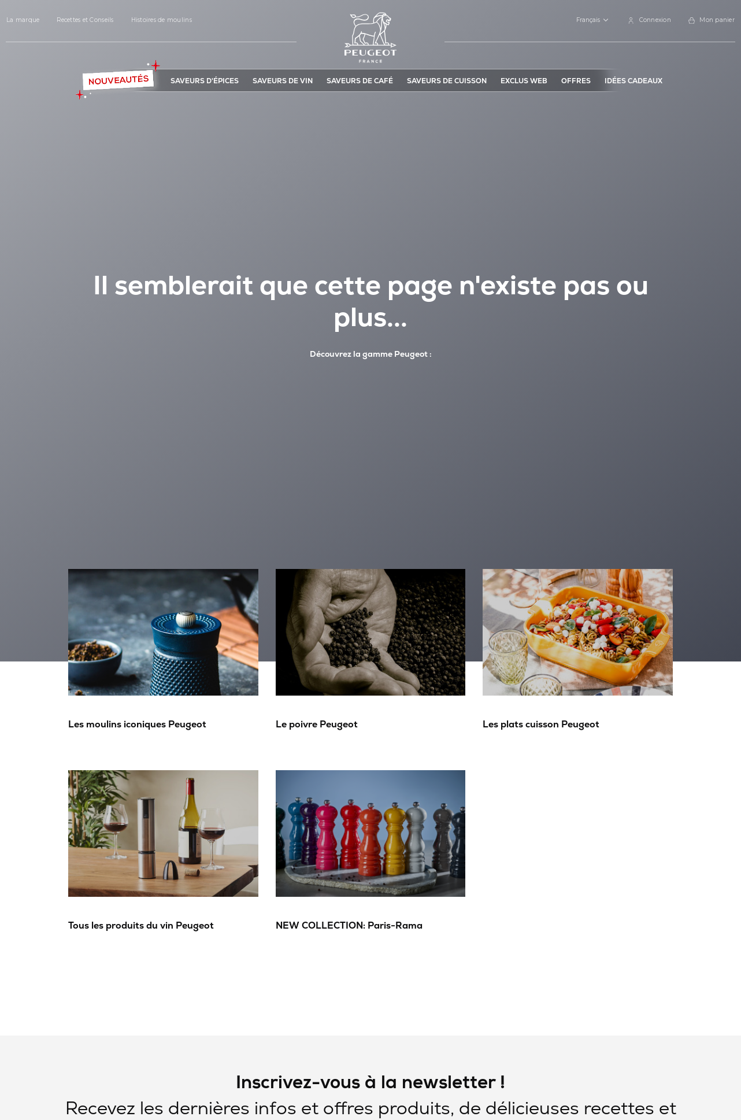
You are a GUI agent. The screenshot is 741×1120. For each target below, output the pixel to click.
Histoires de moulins (161, 20)
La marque (22, 20)
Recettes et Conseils (85, 20)
